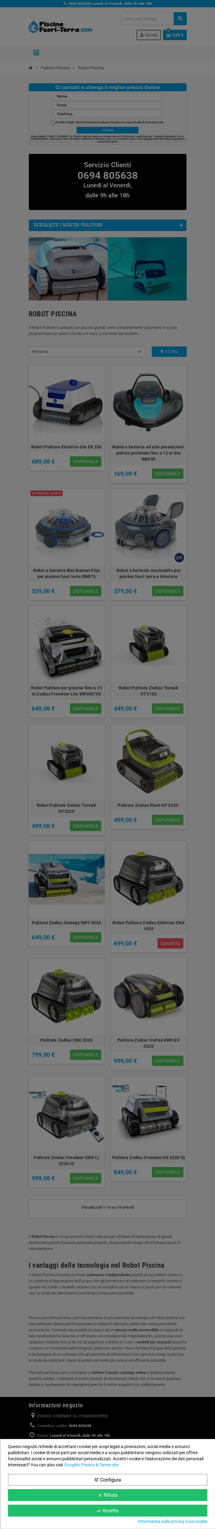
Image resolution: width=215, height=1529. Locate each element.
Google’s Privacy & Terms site (91, 1464)
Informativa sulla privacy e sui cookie (172, 1521)
